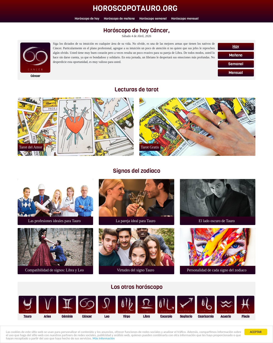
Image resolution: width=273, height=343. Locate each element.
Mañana (235, 55)
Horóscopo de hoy (87, 19)
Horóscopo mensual (184, 19)
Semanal (235, 64)
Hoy (235, 46)
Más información (104, 339)
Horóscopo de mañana (119, 19)
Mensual (236, 72)
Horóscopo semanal (153, 19)
